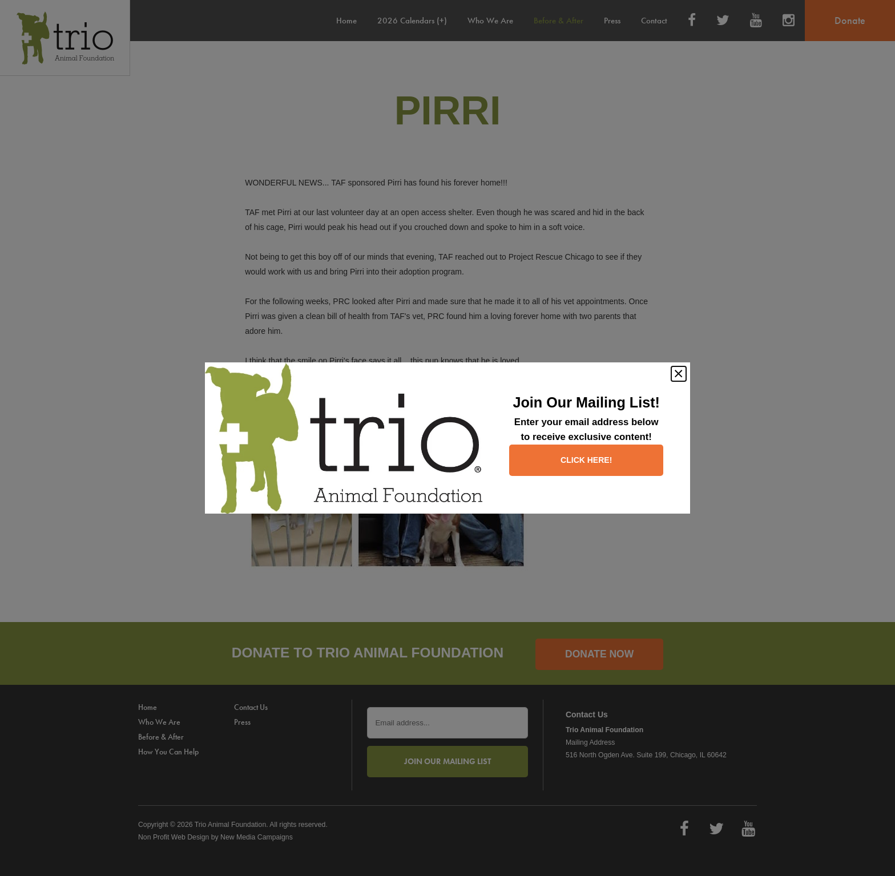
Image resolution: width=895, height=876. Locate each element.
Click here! (586, 460)
